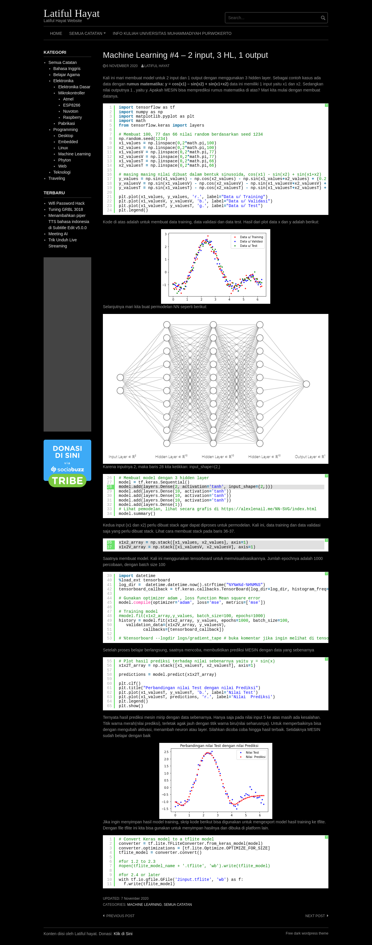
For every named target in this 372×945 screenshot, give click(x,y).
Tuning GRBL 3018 (66, 209)
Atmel (68, 99)
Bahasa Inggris (67, 68)
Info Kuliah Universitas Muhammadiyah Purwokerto (172, 33)
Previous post (120, 916)
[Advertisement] (67, 344)
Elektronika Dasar (74, 87)
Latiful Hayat (72, 13)
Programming (65, 129)
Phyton (64, 160)
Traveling (57, 178)
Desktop (65, 135)
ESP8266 (71, 105)
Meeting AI (58, 233)
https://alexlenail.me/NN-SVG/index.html (269, 509)
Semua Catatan (88, 35)
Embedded (68, 141)
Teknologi (62, 172)
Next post (315, 916)
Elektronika (63, 80)
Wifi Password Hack (67, 203)
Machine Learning (144, 905)
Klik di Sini (123, 933)
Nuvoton (70, 111)
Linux (63, 147)
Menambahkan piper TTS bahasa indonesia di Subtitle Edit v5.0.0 (69, 221)
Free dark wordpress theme (307, 933)
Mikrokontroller (71, 93)
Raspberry (72, 117)
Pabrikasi (66, 123)
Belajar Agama (66, 74)
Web (62, 166)
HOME (56, 33)
